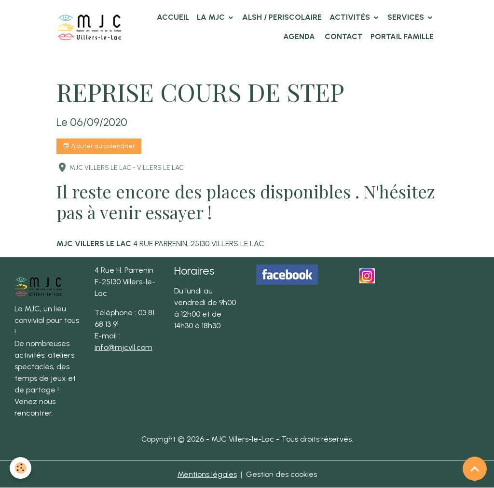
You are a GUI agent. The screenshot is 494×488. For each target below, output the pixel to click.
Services (406, 17)
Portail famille (402, 36)
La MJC (212, 17)
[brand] (89, 27)
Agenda (299, 36)
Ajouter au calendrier (99, 146)
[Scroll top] (475, 469)
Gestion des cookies (281, 474)
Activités (350, 17)
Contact (343, 36)
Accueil (173, 17)
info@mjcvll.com (123, 347)
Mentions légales (207, 474)
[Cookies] (20, 468)
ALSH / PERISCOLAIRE (282, 17)
